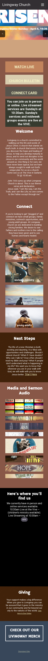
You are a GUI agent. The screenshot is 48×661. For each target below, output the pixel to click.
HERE (24, 520)
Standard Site (24, 651)
